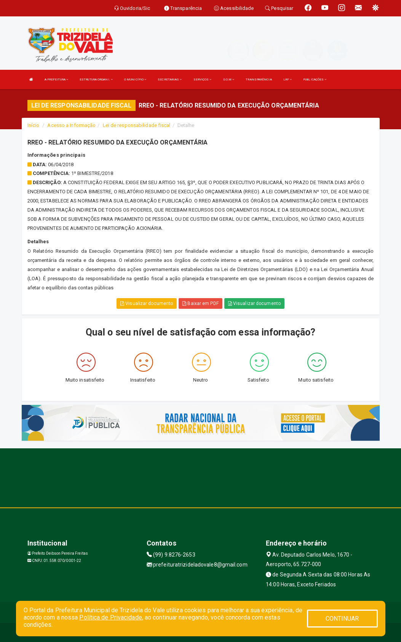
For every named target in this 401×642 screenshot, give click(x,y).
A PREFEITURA (56, 79)
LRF (287, 79)
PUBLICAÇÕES (314, 79)
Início (33, 125)
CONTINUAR (342, 618)
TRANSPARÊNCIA (259, 79)
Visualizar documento (146, 303)
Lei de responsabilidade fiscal (137, 125)
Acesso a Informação (71, 125)
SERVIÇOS (202, 79)
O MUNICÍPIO (135, 79)
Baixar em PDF (200, 303)
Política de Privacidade (110, 617)
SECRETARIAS (170, 79)
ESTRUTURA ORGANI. (96, 79)
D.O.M (229, 79)
